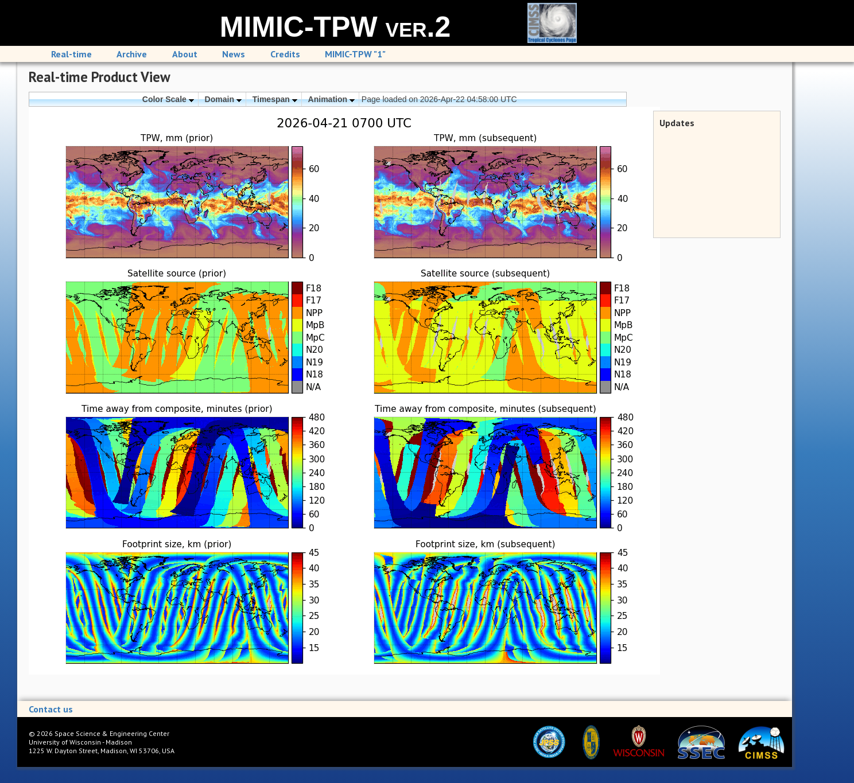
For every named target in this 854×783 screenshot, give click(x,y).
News (233, 54)
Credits (285, 54)
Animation (331, 99)
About (184, 54)
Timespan (275, 99)
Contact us (51, 709)
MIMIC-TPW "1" (355, 54)
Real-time (71, 54)
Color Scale (168, 99)
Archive (132, 54)
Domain (223, 99)
